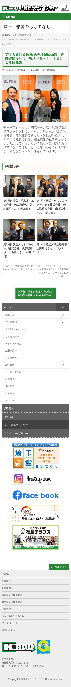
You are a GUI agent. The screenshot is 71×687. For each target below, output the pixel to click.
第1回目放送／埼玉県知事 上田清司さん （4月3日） (52, 248)
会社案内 (6, 588)
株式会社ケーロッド (31, 679)
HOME (5, 574)
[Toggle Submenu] (62, 307)
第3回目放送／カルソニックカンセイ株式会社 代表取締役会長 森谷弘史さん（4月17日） (52, 206)
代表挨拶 (6, 609)
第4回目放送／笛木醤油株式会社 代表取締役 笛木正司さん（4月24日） (18, 204)
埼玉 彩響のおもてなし (14, 616)
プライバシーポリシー (13, 623)
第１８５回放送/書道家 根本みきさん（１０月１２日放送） (17, 269)
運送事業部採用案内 (12, 595)
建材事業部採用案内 (12, 602)
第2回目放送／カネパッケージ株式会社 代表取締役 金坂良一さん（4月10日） (18, 250)
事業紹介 (6, 581)
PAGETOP (60, 567)
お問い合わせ (8, 630)
